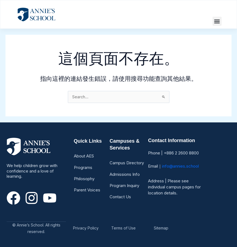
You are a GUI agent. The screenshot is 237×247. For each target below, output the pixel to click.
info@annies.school (180, 166)
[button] (217, 21)
